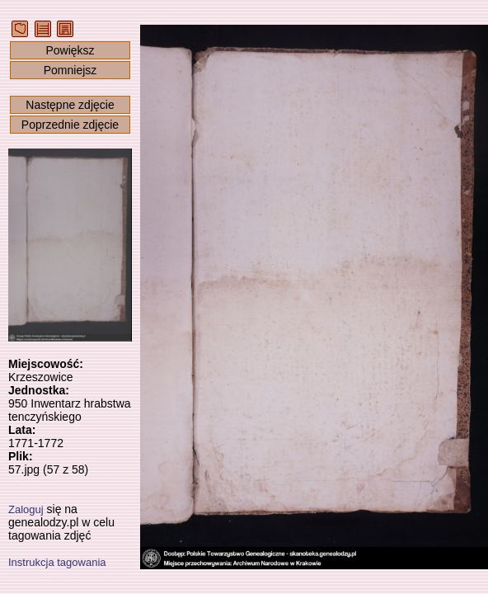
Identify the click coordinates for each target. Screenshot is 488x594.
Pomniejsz (70, 70)
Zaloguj (26, 509)
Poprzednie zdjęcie (70, 124)
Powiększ (69, 50)
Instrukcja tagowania (57, 562)
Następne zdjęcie (70, 104)
